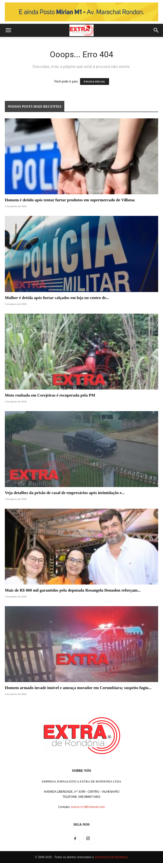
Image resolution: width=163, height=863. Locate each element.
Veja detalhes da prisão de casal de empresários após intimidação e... (65, 492)
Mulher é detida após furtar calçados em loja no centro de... (57, 297)
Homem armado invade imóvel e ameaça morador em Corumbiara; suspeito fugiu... (78, 687)
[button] (8, 30)
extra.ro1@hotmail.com (88, 807)
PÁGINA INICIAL (94, 81)
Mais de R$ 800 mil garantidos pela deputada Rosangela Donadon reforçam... (73, 590)
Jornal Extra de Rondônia (111, 857)
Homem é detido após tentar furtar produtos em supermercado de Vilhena (70, 200)
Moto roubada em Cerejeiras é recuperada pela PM (50, 395)
